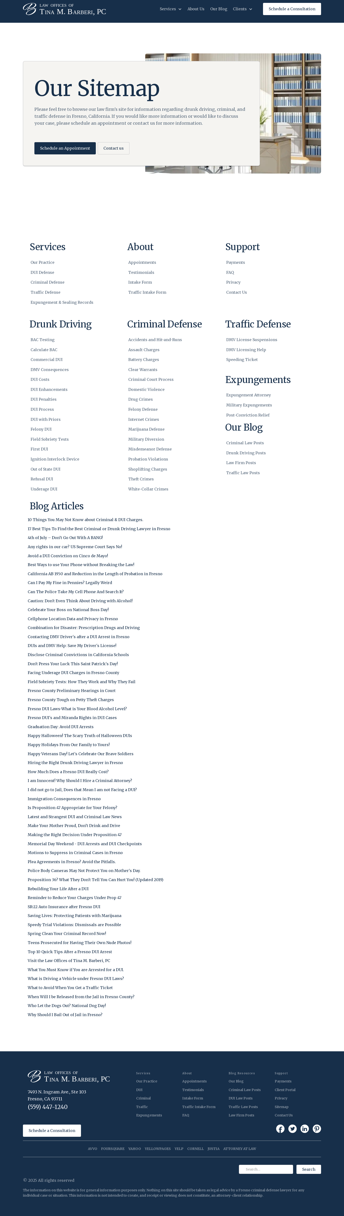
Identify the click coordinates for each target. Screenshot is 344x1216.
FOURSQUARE (112, 1149)
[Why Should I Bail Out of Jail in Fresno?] (65, 1016)
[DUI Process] (55, 410)
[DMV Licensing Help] (251, 350)
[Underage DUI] (55, 489)
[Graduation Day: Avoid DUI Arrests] (61, 728)
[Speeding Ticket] (251, 360)
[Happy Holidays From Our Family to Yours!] (69, 746)
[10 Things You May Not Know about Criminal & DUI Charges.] (85, 521)
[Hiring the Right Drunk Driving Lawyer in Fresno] (75, 764)
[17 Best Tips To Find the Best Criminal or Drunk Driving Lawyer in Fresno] (99, 530)
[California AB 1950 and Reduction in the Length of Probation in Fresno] (95, 575)
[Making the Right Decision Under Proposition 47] (75, 836)
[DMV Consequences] (55, 370)
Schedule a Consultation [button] (52, 1130)
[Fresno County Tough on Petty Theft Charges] (71, 701)
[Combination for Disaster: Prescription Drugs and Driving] (84, 629)
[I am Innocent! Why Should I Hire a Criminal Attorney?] (80, 782)
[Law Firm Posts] (246, 463)
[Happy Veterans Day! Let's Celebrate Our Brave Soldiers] (81, 755)
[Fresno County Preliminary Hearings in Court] (72, 692)
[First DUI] (55, 449)
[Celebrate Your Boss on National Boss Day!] (68, 611)
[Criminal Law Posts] (246, 443)
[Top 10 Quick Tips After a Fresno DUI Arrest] (70, 953)
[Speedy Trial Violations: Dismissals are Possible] (74, 926)
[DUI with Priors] (55, 420)
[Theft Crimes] (155, 479)
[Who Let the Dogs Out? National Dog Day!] (67, 1007)
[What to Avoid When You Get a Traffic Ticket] (70, 989)
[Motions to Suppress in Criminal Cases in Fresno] (75, 854)
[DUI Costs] (55, 380)
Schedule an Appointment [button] (65, 148)
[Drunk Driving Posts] (246, 453)
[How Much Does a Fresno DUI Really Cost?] (68, 773)
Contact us (113, 148)
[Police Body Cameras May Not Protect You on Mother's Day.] (84, 872)
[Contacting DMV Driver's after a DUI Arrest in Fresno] (78, 638)
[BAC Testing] (55, 340)
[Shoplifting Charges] (155, 469)
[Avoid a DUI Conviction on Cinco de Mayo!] (68, 557)
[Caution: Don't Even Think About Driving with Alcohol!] (80, 602)
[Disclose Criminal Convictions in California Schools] (78, 656)
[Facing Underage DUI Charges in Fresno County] (73, 674)
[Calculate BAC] (55, 350)
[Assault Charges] (155, 350)
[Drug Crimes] (155, 399)
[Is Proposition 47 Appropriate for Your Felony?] (72, 809)
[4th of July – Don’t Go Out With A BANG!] (65, 539)
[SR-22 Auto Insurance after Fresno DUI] (64, 908)
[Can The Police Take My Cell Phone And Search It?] (76, 593)
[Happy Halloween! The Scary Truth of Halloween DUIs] (80, 737)
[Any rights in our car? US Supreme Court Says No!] (75, 548)
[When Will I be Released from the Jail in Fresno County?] (81, 998)
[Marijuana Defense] (155, 429)
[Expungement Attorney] (249, 395)
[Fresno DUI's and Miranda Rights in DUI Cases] (72, 719)
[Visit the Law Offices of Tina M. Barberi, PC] (69, 962)
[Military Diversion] (155, 439)
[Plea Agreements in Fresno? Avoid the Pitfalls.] (72, 863)
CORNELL (195, 1149)
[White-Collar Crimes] (155, 489)
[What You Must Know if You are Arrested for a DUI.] (76, 971)
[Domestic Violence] (155, 390)
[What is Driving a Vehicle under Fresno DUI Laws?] (76, 980)
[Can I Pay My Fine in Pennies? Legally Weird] (70, 584)
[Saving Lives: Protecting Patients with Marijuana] (74, 917)
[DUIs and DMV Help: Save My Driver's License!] (72, 647)
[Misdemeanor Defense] (155, 449)
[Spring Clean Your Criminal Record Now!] (67, 935)
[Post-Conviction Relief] (249, 415)
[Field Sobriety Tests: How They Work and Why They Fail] (81, 683)
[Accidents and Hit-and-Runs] (155, 340)
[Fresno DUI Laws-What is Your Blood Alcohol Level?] (77, 710)
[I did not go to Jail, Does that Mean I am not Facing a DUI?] (82, 791)
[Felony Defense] (155, 410)
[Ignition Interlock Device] (55, 459)
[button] (171, 9)
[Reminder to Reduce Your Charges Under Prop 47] (74, 899)
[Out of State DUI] (55, 469)
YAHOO (134, 1149)
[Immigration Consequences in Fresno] (64, 800)
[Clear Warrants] (155, 370)
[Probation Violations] (155, 459)
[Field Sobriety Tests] (55, 439)
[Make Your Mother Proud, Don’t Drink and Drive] (74, 827)
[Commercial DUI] (55, 360)
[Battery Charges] (155, 360)
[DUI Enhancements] (55, 390)
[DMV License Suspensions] (251, 340)
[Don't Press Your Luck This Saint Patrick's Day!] (73, 665)
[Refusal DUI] (55, 479)
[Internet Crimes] (155, 420)
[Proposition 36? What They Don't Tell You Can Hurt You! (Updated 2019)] (95, 881)
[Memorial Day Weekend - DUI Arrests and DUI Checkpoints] (85, 845)
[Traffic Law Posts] (246, 473)
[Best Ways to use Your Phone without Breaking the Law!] (81, 566)
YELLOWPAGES (158, 1149)
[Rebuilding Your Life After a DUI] (58, 890)
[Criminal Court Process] (155, 380)
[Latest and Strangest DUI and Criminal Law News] (75, 818)
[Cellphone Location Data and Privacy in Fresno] (73, 620)
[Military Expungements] (249, 405)
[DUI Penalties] (55, 399)
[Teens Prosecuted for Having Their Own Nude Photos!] (79, 944)
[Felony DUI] (55, 429)
